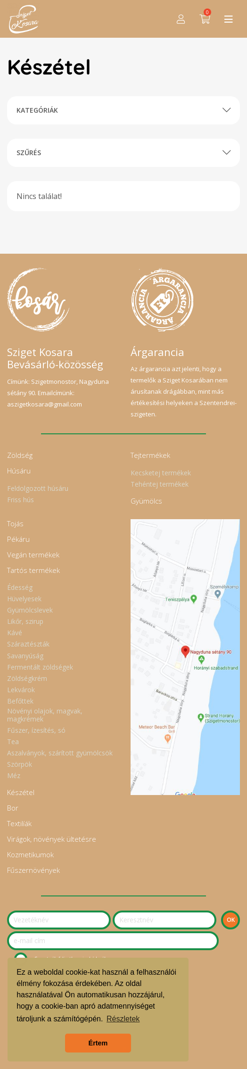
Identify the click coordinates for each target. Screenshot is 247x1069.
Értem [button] (98, 1043)
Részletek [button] (123, 1019)
